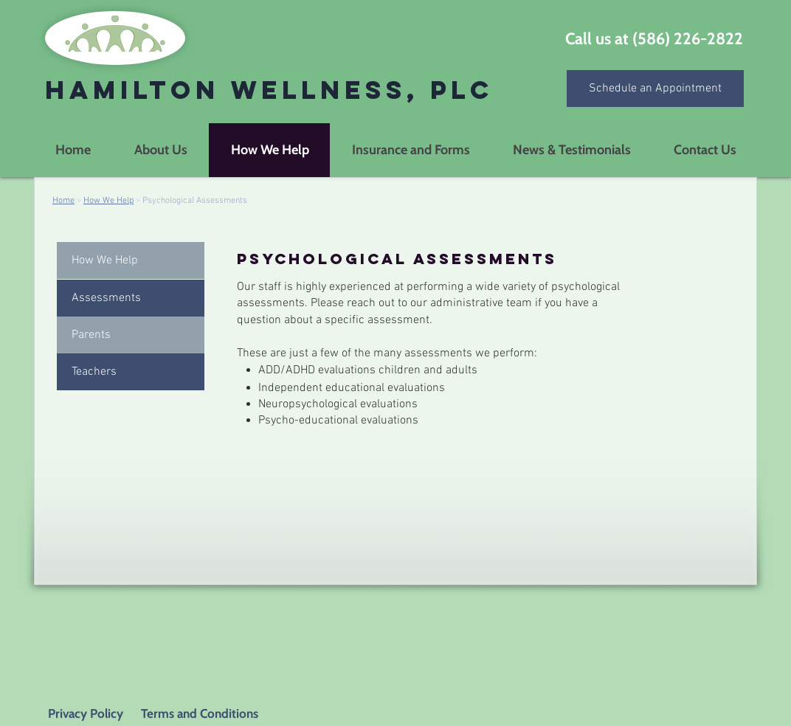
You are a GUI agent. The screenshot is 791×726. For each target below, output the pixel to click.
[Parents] (130, 335)
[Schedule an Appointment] (655, 88)
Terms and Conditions (198, 713)
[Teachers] (130, 371)
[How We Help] (130, 260)
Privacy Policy (85, 713)
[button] (130, 298)
